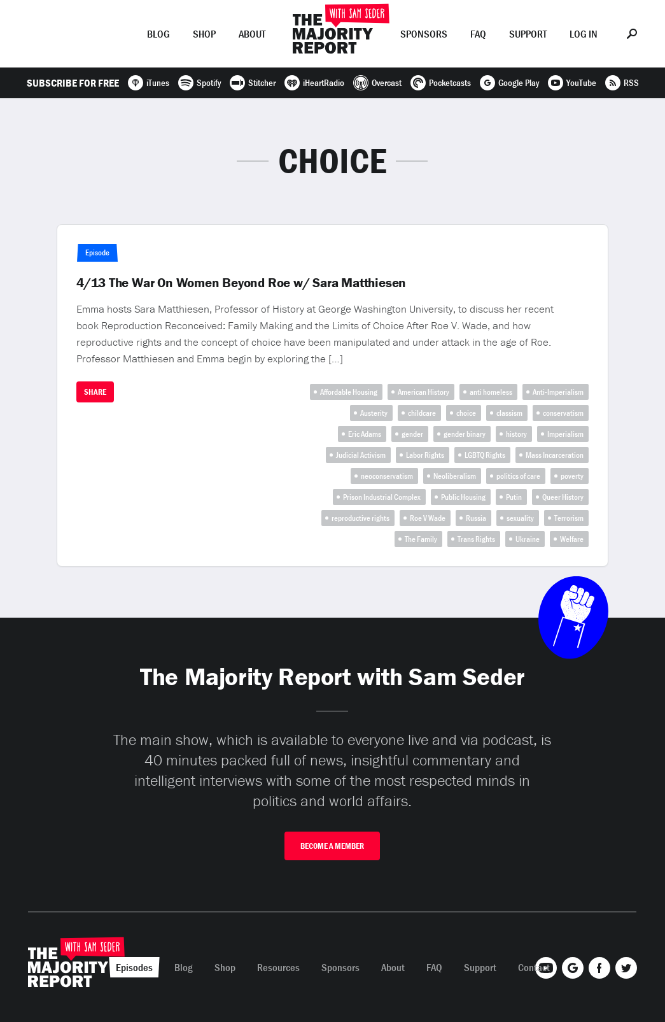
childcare (422, 413)
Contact (534, 967)
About (252, 34)
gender (412, 434)
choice (466, 413)
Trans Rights (476, 539)
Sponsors (423, 34)
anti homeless (491, 392)
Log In (584, 34)
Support (528, 34)
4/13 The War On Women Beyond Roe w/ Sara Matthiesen (241, 282)
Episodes (103, 34)
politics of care (518, 476)
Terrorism (569, 518)
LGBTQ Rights (485, 455)
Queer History (563, 497)
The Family (421, 539)
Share (95, 392)
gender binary (465, 434)
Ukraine (527, 539)
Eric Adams (364, 434)
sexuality (520, 518)
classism (509, 413)
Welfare (572, 539)
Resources (278, 967)
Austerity (374, 413)
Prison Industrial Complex (382, 497)
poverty (572, 476)
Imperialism (565, 434)
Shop (204, 34)
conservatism (563, 413)
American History (423, 392)
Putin (514, 497)
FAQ (478, 34)
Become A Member (332, 846)
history (516, 434)
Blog (158, 34)
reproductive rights (360, 518)
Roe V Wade (427, 518)
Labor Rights (425, 455)
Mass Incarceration (555, 455)
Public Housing (463, 497)
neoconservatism (387, 476)
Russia (476, 518)
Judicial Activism (361, 455)
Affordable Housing (348, 392)
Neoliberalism (454, 476)
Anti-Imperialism (558, 392)
